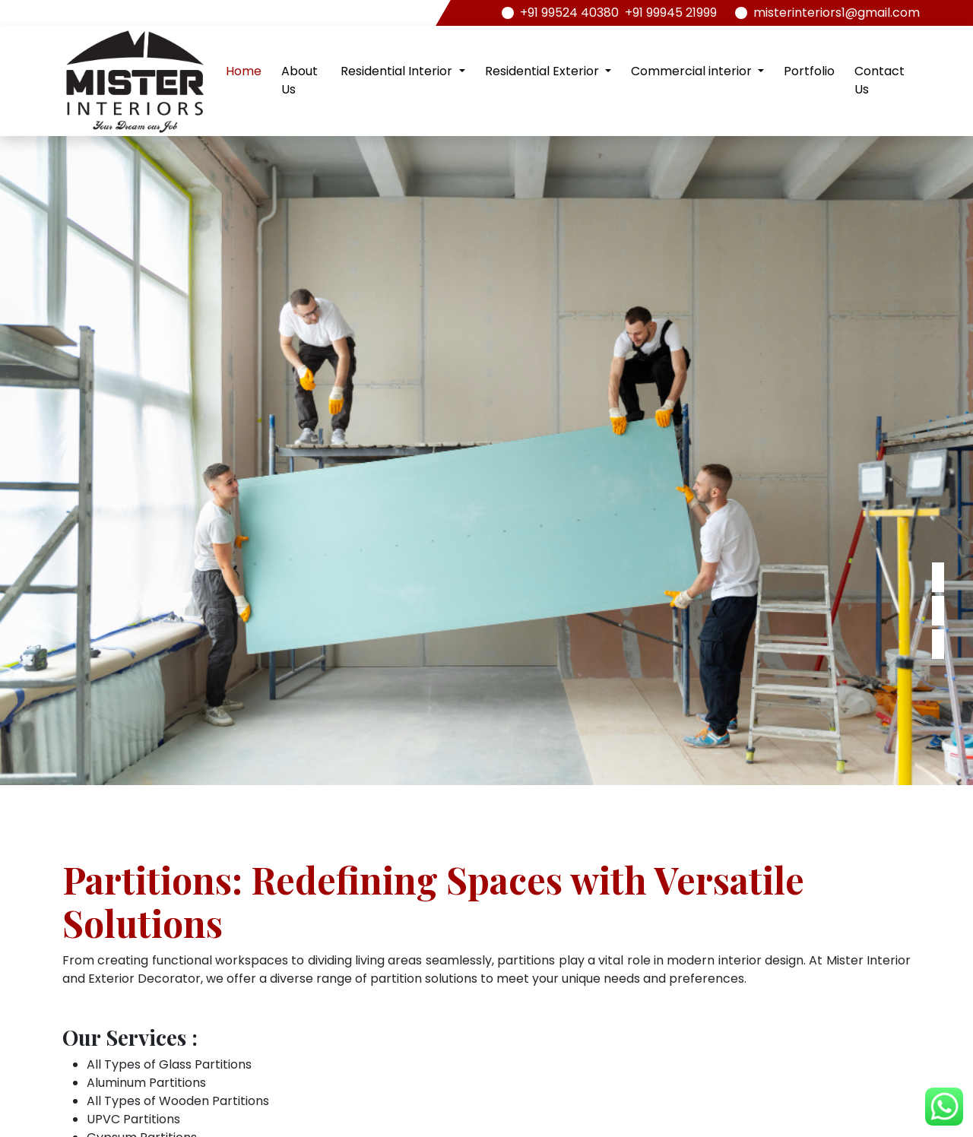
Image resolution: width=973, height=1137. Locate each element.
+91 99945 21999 (671, 12)
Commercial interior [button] (693, 71)
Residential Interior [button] (398, 71)
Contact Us (879, 80)
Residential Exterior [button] (543, 71)
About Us (299, 80)
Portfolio (809, 71)
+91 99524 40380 (569, 12)
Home (243, 71)
